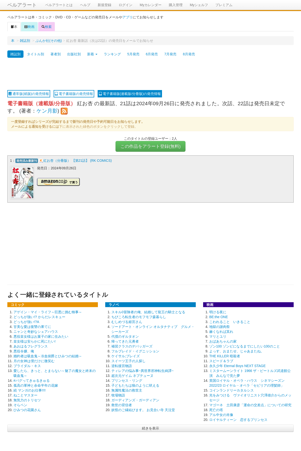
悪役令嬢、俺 (23, 351)
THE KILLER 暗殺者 (224, 356)
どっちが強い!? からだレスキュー (39, 316)
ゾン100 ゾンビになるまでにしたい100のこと (244, 346)
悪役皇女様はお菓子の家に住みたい (40, 336)
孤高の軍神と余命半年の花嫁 (35, 385)
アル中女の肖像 (221, 414)
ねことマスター (25, 395)
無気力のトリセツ (27, 400)
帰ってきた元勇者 (125, 341)
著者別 (55, 54)
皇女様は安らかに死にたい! (34, 341)
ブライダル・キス (27, 365)
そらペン (20, 404)
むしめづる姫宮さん (126, 321)
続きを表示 (150, 428)
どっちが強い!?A (26, 321)
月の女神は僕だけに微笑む (34, 360)
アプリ (127, 17)
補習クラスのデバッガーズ (131, 346)
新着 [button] (92, 54)
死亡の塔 (216, 409)
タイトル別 (35, 54)
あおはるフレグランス (30, 346)
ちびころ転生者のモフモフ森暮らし (138, 316)
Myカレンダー (151, 5)
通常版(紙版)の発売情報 (29, 94)
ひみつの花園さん (27, 409)
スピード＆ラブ (221, 360)
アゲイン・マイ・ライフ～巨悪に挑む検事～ (47, 311)
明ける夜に (217, 311)
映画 (29, 27)
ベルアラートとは (59, 5)
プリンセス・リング (126, 380)
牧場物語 (118, 395)
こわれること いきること (229, 321)
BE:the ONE (218, 316)
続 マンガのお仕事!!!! (29, 390)
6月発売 (152, 54)
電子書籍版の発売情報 (74, 94)
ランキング (112, 54)
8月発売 (189, 54)
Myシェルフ (199, 5)
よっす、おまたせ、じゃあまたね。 (236, 351)
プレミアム (223, 5)
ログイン (125, 5)
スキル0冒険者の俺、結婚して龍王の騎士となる (148, 311)
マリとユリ (217, 336)
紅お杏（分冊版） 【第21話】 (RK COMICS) (77, 160)
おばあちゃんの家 (223, 341)
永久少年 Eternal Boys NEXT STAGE (237, 365)
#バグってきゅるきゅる (31, 380)
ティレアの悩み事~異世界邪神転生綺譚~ (142, 370)
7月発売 (170, 54)
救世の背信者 (121, 404)
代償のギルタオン (125, 336)
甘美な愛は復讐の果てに (32, 326)
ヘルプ (85, 5)
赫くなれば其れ (221, 331)
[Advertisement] (150, 74)
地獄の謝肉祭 (219, 326)
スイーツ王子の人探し (128, 360)
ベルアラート (22, 5)
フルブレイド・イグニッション (135, 351)
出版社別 (74, 54)
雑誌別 (25, 41)
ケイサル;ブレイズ (125, 356)
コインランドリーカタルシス (231, 390)
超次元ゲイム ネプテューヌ (132, 375)
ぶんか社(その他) (48, 41)
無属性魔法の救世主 (126, 390)
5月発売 (133, 54)
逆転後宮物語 (121, 365)
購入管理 (176, 5)
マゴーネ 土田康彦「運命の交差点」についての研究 (250, 404)
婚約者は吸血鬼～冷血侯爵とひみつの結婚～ (47, 356)
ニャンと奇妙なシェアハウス (35, 331)
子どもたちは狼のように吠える (135, 385)
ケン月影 (47, 111)
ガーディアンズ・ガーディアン (135, 400)
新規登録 (104, 5)
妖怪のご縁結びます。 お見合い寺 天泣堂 (143, 409)
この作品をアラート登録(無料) (150, 146)
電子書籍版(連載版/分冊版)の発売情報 (130, 94)
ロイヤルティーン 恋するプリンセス (238, 419)
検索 (46, 27)
